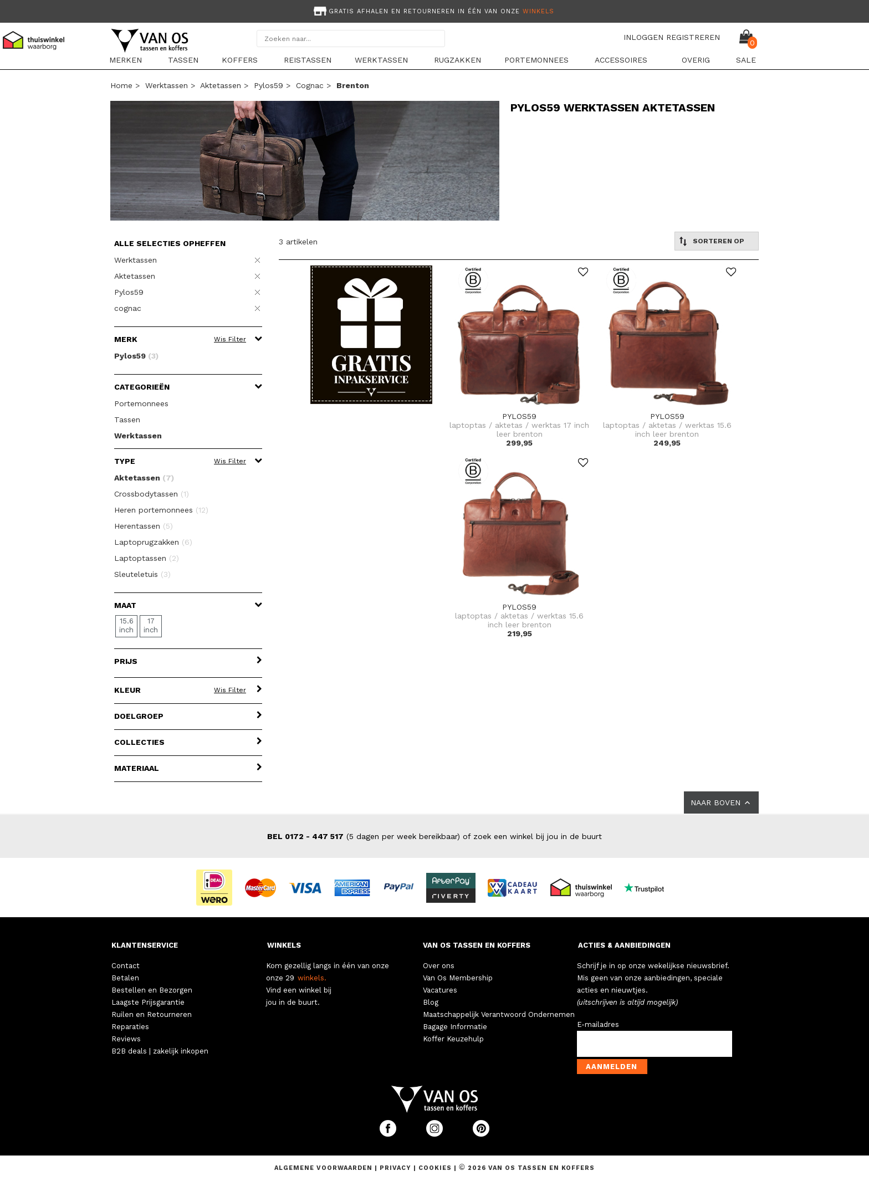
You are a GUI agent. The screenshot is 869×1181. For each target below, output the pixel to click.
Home (121, 85)
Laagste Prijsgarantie (148, 1002)
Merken (125, 59)
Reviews (126, 1039)
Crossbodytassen (151, 493)
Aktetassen (220, 85)
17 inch (151, 625)
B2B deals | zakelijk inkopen (159, 1051)
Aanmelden (611, 1066)
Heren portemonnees (161, 509)
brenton (352, 85)
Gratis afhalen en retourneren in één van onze (432, 11)
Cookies (435, 1168)
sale (746, 59)
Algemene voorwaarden (324, 1168)
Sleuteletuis (142, 574)
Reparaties (130, 1026)
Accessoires (621, 59)
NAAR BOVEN (721, 802)
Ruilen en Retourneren (151, 1014)
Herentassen (143, 526)
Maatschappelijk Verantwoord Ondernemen (499, 1014)
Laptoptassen (146, 558)
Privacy (396, 1168)
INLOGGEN (643, 37)
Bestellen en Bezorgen (151, 990)
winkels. (312, 978)
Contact (125, 966)
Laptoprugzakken (153, 542)
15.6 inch (126, 625)
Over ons (438, 966)
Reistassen (307, 59)
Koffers (240, 59)
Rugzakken (457, 59)
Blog (430, 1002)
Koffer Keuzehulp (453, 1039)
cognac (310, 85)
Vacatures (440, 990)
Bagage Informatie (455, 1026)
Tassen (183, 59)
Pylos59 (268, 85)
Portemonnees (536, 59)
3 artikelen (298, 241)
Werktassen (381, 59)
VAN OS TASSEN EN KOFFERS (476, 945)
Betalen (125, 978)
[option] (434, 10)
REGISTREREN (693, 37)
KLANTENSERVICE (144, 945)
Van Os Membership (458, 978)
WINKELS (284, 945)
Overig (696, 59)
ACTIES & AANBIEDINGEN (624, 945)
